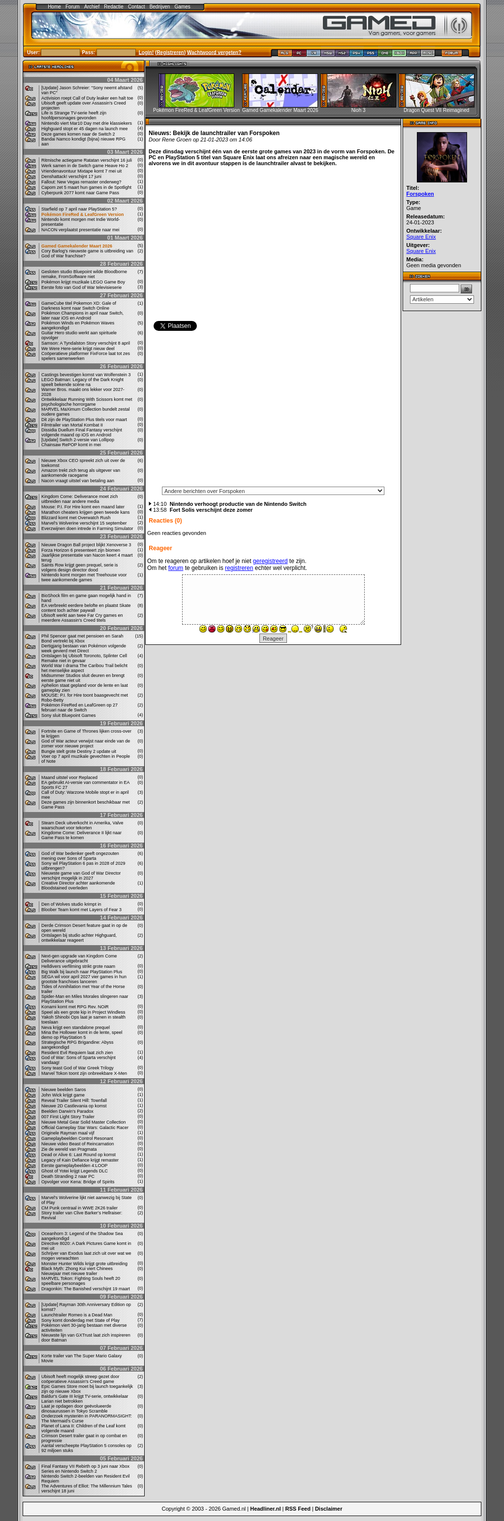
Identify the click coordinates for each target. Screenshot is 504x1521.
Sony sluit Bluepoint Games (68, 715)
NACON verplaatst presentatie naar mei (80, 229)
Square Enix (421, 237)
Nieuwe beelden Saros (63, 1089)
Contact (136, 6)
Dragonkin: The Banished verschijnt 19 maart (85, 1288)
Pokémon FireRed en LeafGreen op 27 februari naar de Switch (79, 707)
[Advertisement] (273, 412)
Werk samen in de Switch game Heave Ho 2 (84, 165)
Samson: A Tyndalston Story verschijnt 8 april (85, 343)
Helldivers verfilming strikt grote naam (78, 966)
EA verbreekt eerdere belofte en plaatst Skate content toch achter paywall (86, 608)
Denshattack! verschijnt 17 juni (71, 176)
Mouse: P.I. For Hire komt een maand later (83, 506)
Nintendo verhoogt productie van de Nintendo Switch (238, 504)
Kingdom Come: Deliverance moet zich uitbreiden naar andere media (79, 499)
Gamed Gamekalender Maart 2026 (76, 246)
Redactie (113, 6)
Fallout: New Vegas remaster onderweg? (81, 181)
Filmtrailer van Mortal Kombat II (72, 425)
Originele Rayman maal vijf (67, 1133)
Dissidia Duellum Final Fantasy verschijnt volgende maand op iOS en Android (81, 432)
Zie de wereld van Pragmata (69, 1149)
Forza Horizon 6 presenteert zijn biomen (80, 550)
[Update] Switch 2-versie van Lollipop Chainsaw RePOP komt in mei (77, 442)
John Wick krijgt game (63, 1095)
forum (176, 568)
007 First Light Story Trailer (67, 1116)
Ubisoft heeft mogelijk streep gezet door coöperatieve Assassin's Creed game (80, 1379)
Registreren (170, 52)
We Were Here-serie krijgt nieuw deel (78, 348)
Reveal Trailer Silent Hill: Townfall (74, 1100)
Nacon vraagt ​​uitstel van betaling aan (77, 480)
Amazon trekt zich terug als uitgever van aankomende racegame (80, 473)
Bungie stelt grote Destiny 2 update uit (78, 751)
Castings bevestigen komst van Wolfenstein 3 (85, 374)
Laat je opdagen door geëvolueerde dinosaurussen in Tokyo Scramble (76, 1409)
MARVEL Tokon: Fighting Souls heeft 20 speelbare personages (80, 1281)
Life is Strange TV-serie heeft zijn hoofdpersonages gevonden (73, 115)
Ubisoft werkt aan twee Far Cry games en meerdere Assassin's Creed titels (82, 618)
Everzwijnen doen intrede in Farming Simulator (87, 528)
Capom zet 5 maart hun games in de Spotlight (86, 187)
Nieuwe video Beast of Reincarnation (77, 1143)
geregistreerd (270, 561)
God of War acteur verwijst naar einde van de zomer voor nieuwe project (85, 743)
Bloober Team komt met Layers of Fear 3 (81, 909)
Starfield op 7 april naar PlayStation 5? (79, 209)
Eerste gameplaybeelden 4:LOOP (74, 1165)
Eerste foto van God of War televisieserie (81, 287)
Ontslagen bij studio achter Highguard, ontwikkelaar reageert (79, 938)
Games (182, 6)
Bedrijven (160, 6)
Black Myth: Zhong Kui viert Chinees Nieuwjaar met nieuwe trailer (77, 1271)
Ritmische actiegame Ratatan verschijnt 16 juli (86, 160)
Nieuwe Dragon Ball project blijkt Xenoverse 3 (86, 544)
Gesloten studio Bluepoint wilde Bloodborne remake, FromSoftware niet (84, 274)
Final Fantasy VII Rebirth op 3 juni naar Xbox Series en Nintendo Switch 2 (85, 1469)
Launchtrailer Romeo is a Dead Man (76, 1314)
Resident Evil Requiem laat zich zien (77, 1052)
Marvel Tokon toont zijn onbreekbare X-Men (84, 1073)
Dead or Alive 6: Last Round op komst (78, 1154)
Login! (146, 52)
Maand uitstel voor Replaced (69, 777)
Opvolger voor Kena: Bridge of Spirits (78, 1181)
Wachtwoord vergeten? (214, 52)
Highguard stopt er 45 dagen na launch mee (84, 128)
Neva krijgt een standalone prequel (75, 1027)
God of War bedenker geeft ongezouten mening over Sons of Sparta (80, 856)
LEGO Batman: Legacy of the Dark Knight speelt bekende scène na (82, 382)
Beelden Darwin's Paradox (67, 1111)
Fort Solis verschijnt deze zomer (211, 510)
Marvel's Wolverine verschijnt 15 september (84, 523)
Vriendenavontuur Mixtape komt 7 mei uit (81, 171)
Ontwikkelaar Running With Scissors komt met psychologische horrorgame (86, 402)
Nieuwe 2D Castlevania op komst (74, 1105)
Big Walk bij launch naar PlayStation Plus (81, 971)
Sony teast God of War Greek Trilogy (77, 1067)
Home (54, 6)
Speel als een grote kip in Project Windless (83, 1012)
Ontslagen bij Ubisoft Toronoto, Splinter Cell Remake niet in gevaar (84, 658)
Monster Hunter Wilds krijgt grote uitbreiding (84, 1263)
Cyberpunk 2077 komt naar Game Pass (80, 192)
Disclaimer (329, 1509)
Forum (72, 6)
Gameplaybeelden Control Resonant (77, 1138)
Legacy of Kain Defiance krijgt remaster (80, 1160)
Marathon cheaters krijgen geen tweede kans (85, 512)
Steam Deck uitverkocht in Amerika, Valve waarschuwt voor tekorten (82, 825)
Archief (91, 6)
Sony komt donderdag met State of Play (80, 1320)
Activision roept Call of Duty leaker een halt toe (87, 98)
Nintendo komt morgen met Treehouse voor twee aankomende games (84, 577)
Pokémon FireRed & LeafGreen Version (82, 214)
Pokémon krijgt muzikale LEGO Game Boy (83, 282)
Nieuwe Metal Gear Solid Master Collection (83, 1122)
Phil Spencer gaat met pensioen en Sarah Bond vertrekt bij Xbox (82, 638)
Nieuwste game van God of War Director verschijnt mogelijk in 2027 (81, 876)
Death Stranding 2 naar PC (67, 1176)
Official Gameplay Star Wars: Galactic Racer (84, 1127)
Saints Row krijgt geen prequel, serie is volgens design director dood (79, 567)
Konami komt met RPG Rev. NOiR (75, 1006)
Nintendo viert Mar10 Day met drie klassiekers (86, 123)
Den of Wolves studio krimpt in (71, 904)
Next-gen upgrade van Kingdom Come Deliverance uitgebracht (79, 958)
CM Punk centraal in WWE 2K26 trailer (79, 1207)
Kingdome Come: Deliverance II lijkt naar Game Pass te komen (81, 835)
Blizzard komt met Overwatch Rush (76, 517)
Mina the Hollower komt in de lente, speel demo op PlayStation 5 (82, 1035)
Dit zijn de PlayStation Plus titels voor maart (84, 419)
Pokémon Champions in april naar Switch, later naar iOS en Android (82, 315)
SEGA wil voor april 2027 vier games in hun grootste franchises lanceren (83, 979)
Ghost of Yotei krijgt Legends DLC (74, 1170)
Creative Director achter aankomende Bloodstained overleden (78, 885)
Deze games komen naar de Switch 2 (78, 134)
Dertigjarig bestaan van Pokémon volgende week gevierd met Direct (83, 648)
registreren (239, 568)
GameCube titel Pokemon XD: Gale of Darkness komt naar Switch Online (78, 306)
